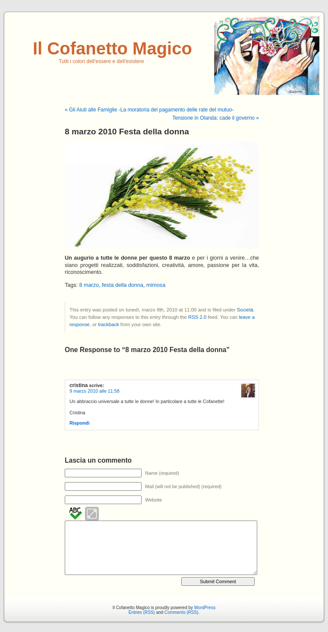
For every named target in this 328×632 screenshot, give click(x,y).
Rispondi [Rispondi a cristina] (79, 423)
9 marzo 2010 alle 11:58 (94, 391)
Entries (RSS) (142, 612)
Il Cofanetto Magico (112, 48)
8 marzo (89, 285)
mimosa (155, 285)
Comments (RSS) (181, 612)
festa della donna (122, 285)
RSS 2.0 (197, 317)
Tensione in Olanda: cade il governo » (215, 118)
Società (245, 309)
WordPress (204, 607)
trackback (108, 324)
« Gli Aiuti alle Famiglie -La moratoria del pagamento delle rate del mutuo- (149, 110)
